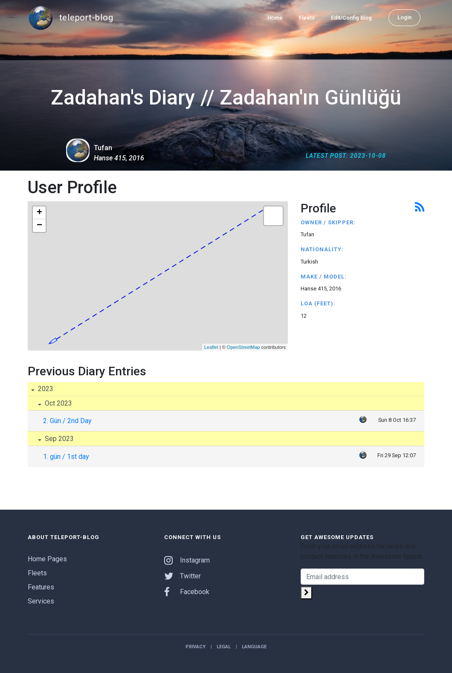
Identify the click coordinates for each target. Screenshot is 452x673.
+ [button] (39, 212)
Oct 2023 (57, 403)
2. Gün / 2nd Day (67, 421)
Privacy (195, 647)
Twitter (182, 576)
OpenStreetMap (243, 347)
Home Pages (47, 559)
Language (254, 647)
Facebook (186, 592)
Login (404, 17)
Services (41, 601)
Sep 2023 (58, 439)
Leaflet (211, 347)
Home (275, 18)
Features (41, 587)
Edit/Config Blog (351, 18)
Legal (224, 647)
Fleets (307, 18)
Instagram (187, 560)
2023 (44, 389)
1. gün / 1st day (66, 457)
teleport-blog (70, 18)
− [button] (39, 225)
